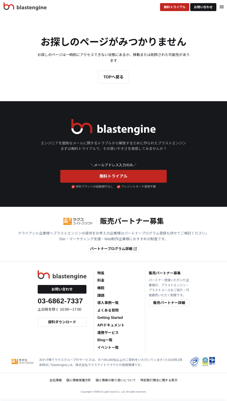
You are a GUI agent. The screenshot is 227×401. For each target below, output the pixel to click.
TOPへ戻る (114, 77)
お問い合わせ (203, 7)
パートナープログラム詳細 (113, 249)
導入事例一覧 (108, 303)
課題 (100, 295)
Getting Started (110, 318)
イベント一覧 (108, 347)
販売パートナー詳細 (169, 303)
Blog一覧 (104, 340)
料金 (100, 280)
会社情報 (55, 380)
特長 (100, 273)
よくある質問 (108, 310)
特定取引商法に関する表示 (159, 380)
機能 (100, 288)
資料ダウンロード (62, 322)
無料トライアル (175, 7)
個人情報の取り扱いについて (116, 380)
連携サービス (108, 333)
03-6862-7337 (60, 301)
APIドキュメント (111, 325)
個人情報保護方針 (78, 380)
